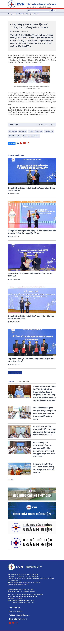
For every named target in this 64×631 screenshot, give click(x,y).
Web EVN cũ (20, 14)
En (54, 10)
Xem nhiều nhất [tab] (23, 381)
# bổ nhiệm (13, 131)
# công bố (38, 131)
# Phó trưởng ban (15, 136)
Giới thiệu (29, 14)
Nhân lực (36, 14)
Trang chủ (11, 14)
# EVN (30, 131)
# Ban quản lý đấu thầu (31, 136)
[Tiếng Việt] (32, 4)
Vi (52, 10)
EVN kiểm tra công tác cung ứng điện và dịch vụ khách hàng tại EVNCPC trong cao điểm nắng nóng (44, 413)
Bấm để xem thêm (15, 373)
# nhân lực (22, 131)
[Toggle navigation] (9, 10)
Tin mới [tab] (11, 381)
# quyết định (48, 131)
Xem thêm (11, 480)
